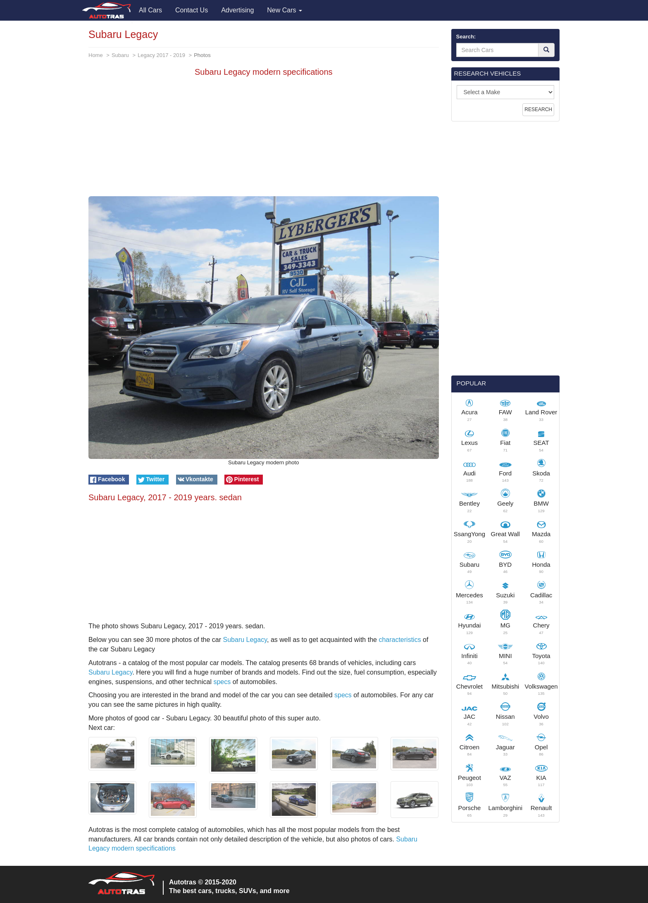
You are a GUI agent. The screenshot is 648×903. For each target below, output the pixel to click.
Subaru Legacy (245, 639)
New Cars (284, 10)
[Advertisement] (264, 138)
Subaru (120, 55)
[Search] (546, 50)
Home (95, 55)
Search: (466, 36)
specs (222, 681)
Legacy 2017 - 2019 (161, 55)
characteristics (400, 639)
